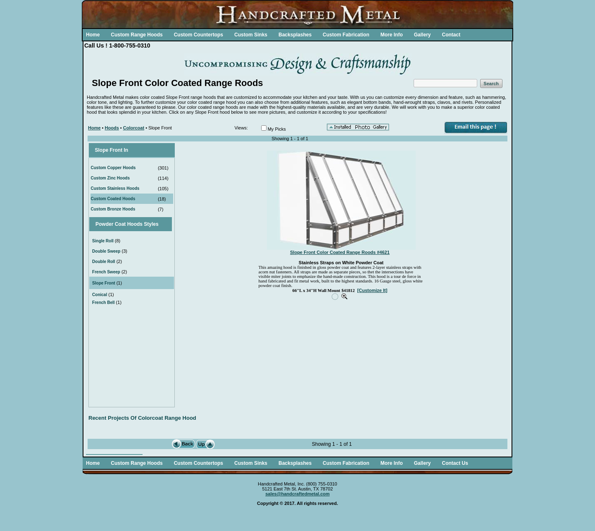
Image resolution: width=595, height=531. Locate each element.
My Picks (277, 129)
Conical (99, 294)
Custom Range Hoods (136, 35)
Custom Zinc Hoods (110, 178)
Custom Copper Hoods (113, 167)
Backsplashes (295, 35)
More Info (392, 35)
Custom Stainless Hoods (115, 188)
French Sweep (106, 272)
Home (93, 35)
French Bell (103, 302)
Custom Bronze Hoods (113, 209)
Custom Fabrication (346, 35)
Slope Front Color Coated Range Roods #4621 (340, 252)
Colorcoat (133, 127)
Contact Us (455, 463)
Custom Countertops (198, 35)
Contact (451, 35)
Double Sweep (106, 251)
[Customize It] (372, 290)
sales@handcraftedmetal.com (297, 493)
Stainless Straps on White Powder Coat (341, 262)
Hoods (112, 127)
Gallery (422, 35)
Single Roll (103, 241)
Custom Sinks (250, 35)
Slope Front (103, 283)
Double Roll (103, 261)
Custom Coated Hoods (113, 198)
